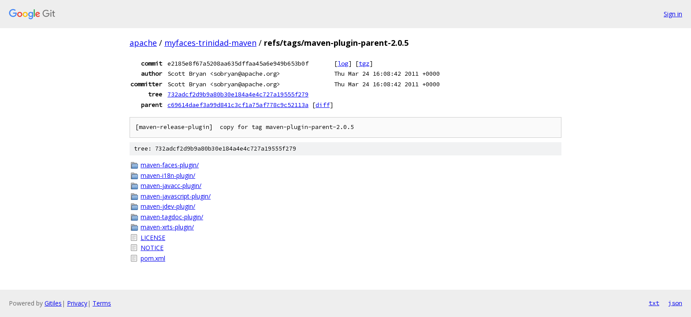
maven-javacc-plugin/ (171, 185)
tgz (364, 63)
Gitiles (53, 303)
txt (654, 303)
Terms (102, 303)
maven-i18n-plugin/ (168, 175)
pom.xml (153, 258)
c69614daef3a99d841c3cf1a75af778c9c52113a (237, 105)
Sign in (673, 14)
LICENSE (153, 237)
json (675, 303)
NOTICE (152, 247)
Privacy (77, 303)
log (343, 63)
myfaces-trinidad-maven (210, 42)
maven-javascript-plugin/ (176, 196)
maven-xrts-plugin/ (167, 227)
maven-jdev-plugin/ (168, 206)
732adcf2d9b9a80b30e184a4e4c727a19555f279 (237, 94)
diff (323, 105)
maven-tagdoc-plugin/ (172, 217)
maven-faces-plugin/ (170, 165)
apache (143, 42)
